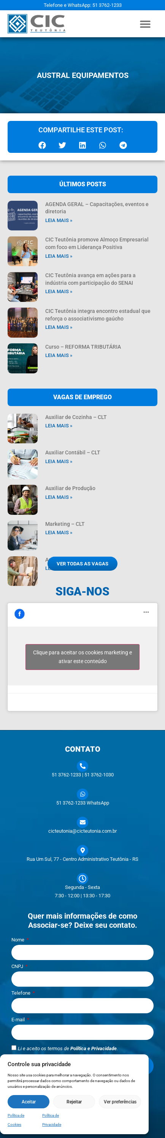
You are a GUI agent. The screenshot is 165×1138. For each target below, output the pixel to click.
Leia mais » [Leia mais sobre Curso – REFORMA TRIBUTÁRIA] (58, 355)
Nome (18, 940)
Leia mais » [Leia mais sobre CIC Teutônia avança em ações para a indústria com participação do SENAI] (58, 291)
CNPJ (17, 966)
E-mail (18, 1019)
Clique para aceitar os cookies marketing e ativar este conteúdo (82, 656)
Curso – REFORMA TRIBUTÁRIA (83, 347)
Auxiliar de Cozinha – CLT (76, 417)
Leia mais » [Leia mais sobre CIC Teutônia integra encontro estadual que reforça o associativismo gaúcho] (58, 327)
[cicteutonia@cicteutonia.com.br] (82, 822)
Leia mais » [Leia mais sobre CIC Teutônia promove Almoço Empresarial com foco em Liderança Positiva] (58, 256)
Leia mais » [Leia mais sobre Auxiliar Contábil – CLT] (58, 461)
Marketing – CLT (65, 524)
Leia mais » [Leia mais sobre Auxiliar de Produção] (58, 497)
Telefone (21, 993)
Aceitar (29, 1102)
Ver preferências (120, 1102)
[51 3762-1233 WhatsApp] (82, 794)
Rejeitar (74, 1102)
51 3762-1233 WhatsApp (82, 803)
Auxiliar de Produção (70, 488)
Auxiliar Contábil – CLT (72, 452)
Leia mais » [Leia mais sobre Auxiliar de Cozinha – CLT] (58, 426)
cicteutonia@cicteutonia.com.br (82, 831)
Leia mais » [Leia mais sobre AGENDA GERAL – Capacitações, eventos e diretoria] (58, 220)
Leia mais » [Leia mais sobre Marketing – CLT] (58, 532)
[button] (145, 23)
